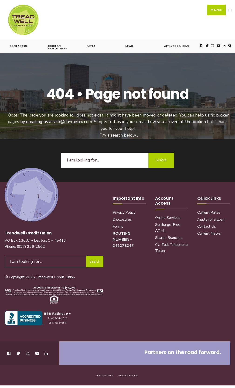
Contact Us (18, 46)
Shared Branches (168, 237)
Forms (118, 226)
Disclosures (122, 219)
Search (161, 160)
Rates (91, 46)
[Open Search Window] (229, 45)
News (129, 46)
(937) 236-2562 (31, 246)
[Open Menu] (230, 10)
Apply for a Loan (176, 46)
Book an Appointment (57, 47)
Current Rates (209, 212)
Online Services (167, 217)
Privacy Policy (124, 212)
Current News (209, 233)
